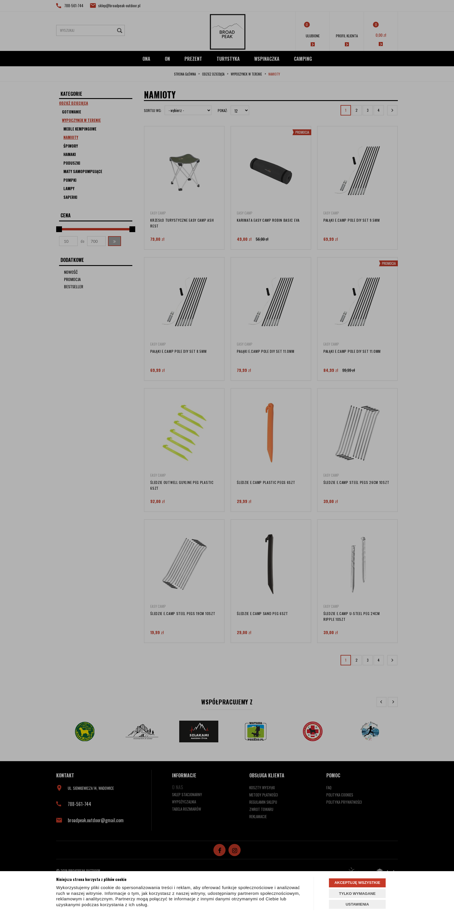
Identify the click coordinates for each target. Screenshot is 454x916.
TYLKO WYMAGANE (357, 893)
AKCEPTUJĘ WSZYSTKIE (357, 882)
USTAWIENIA (357, 904)
